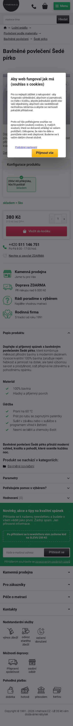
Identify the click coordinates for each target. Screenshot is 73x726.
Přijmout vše (45, 153)
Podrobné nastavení (26, 147)
